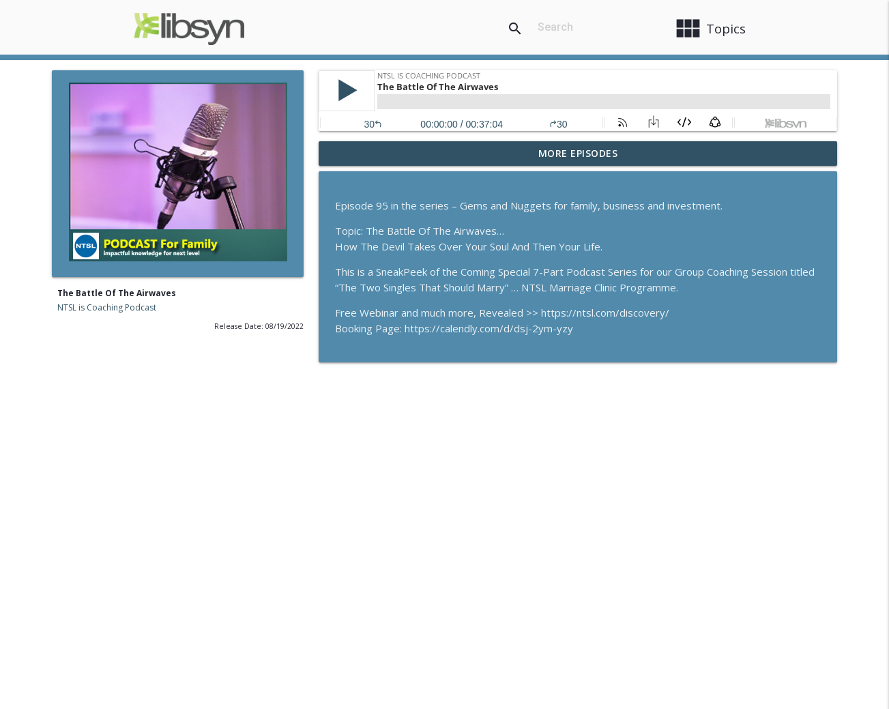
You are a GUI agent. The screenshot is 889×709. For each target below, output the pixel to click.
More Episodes (578, 153)
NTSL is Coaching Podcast (106, 307)
